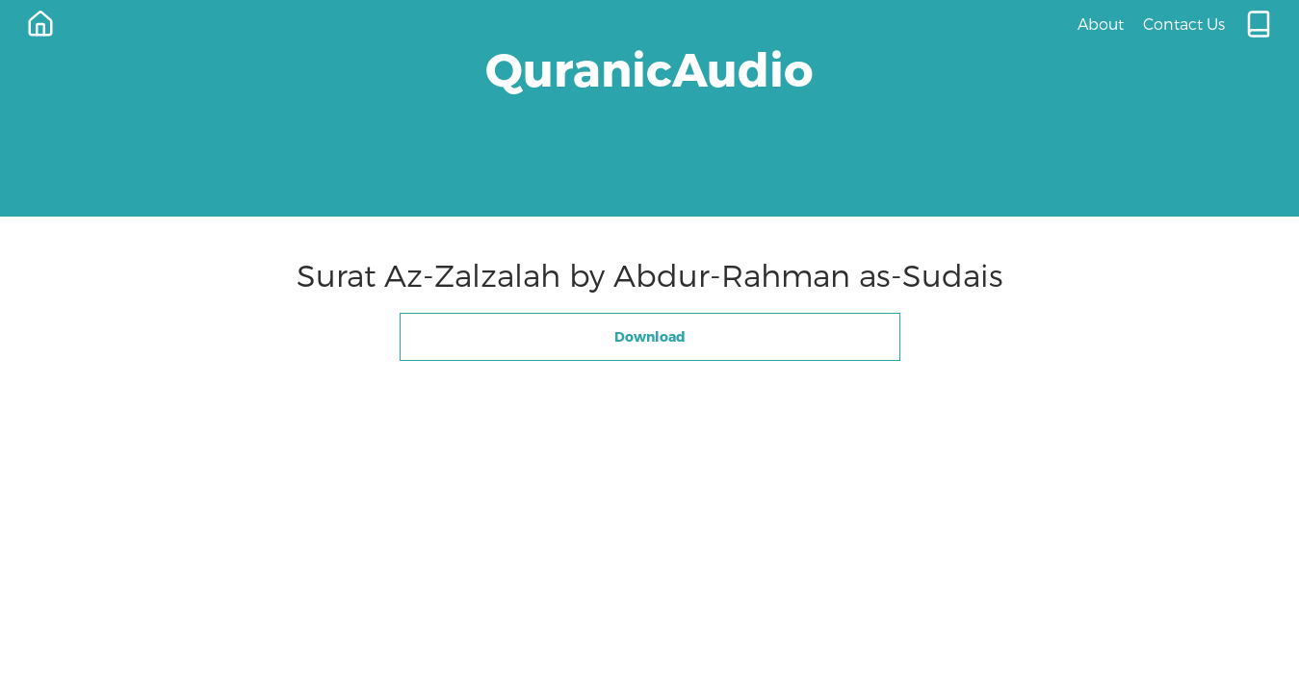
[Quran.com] (1258, 24)
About (1101, 23)
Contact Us (1184, 23)
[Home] (40, 24)
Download (650, 336)
